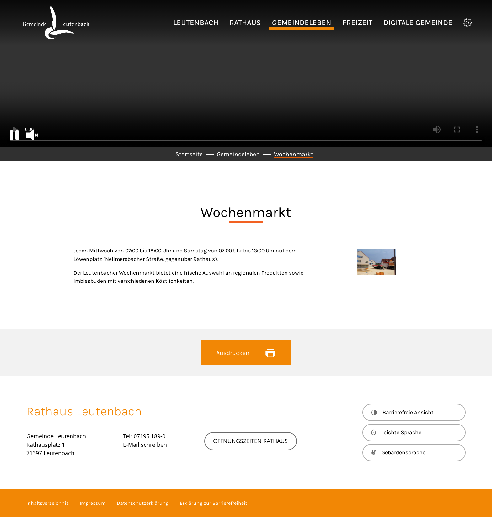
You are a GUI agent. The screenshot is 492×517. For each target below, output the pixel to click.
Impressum (93, 503)
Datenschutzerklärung (142, 503)
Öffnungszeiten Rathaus (250, 441)
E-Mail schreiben (145, 444)
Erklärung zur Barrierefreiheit (213, 503)
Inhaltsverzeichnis (47, 503)
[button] (195, 22)
